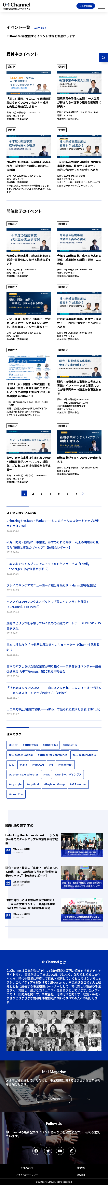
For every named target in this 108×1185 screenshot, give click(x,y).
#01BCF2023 (30, 745)
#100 (11, 764)
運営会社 (81, 1174)
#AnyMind (33, 784)
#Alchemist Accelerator (23, 774)
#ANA (46, 774)
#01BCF (13, 745)
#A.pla (23, 764)
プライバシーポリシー (27, 1174)
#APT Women (78, 784)
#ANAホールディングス (68, 774)
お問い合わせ (27, 1167)
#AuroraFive (16, 794)
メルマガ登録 (85, 5)
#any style (15, 784)
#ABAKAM (38, 764)
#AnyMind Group (54, 784)
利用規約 (81, 1167)
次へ (83, 493)
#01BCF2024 (50, 745)
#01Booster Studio (84, 755)
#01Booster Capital (21, 755)
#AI (51, 764)
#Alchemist (65, 764)
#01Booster (70, 745)
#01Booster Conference (52, 755)
